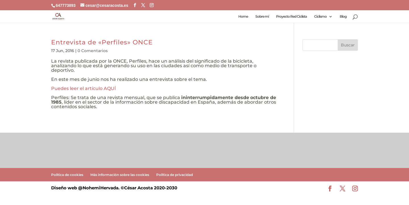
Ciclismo (320, 17)
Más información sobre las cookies (119, 175)
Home (243, 17)
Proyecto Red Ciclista (291, 17)
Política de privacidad (174, 175)
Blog (343, 17)
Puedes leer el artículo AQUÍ (83, 88)
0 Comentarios (93, 50)
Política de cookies (67, 175)
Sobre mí (262, 17)
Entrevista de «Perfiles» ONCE (102, 42)
